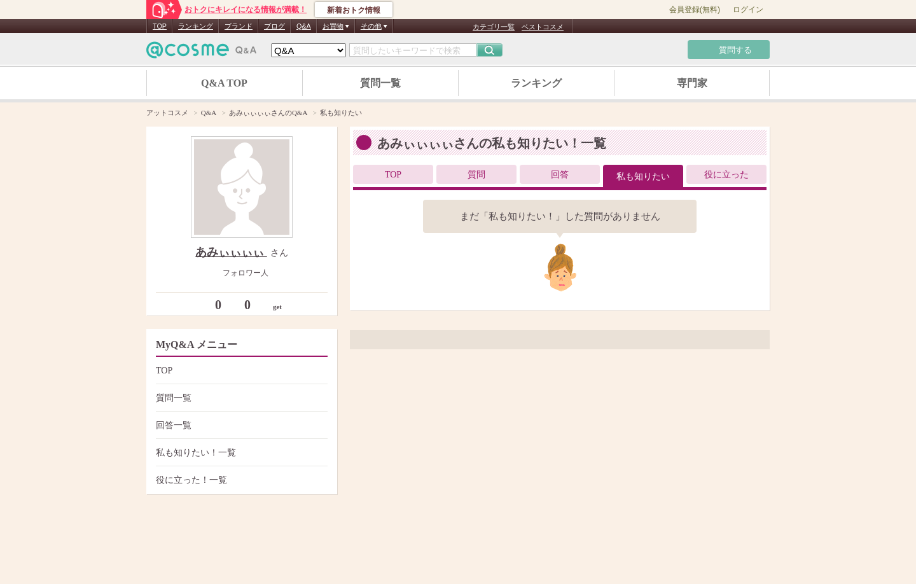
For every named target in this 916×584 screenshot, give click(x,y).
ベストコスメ (543, 27)
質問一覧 (380, 83)
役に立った (726, 174)
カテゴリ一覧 (494, 27)
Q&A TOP (224, 83)
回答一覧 (240, 425)
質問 (476, 174)
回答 (560, 174)
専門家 (692, 83)
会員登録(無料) (694, 9)
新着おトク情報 (353, 10)
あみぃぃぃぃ (231, 252)
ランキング (195, 26)
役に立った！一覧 (240, 480)
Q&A (303, 26)
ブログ (274, 26)
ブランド (239, 26)
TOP (160, 26)
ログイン (748, 9)
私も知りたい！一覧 (240, 452)
